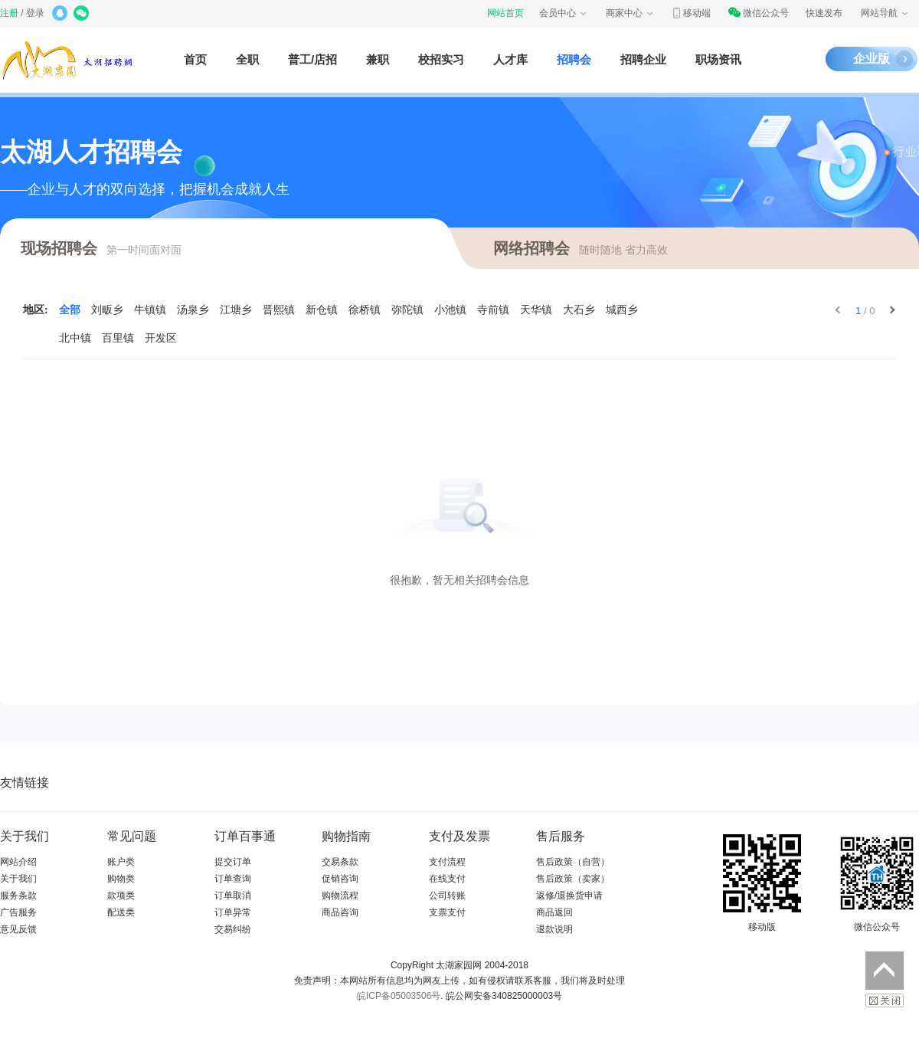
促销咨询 (340, 878)
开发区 (161, 338)
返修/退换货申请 (569, 895)
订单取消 (232, 895)
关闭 (884, 1000)
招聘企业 (643, 59)
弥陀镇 (407, 310)
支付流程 (447, 861)
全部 (69, 310)
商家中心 (630, 13)
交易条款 (340, 861)
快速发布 (824, 13)
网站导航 (885, 13)
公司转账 (447, 895)
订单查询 (232, 878)
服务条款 (18, 895)
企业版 (871, 58)
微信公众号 (758, 13)
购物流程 (340, 895)
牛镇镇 (150, 310)
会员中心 (563, 13)
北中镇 (75, 338)
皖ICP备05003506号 (398, 996)
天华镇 (536, 310)
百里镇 (118, 338)
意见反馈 (18, 929)
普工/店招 (312, 59)
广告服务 (18, 912)
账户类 (121, 861)
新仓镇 (322, 310)
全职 (247, 59)
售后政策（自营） (573, 861)
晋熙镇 (279, 310)
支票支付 (447, 912)
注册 (9, 13)
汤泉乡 (193, 310)
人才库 (510, 59)
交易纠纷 (232, 929)
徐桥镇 (364, 310)
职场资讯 (718, 59)
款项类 (121, 895)
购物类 (121, 878)
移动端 (691, 13)
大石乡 (579, 310)
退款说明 (554, 929)
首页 (195, 59)
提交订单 (232, 861)
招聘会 (574, 59)
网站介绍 (18, 861)
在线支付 (447, 878)
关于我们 (18, 878)
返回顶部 (884, 970)
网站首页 (505, 13)
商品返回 (554, 912)
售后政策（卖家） (573, 878)
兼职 (377, 59)
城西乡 (622, 310)
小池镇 (450, 310)
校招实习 (441, 59)
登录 (35, 13)
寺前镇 (493, 310)
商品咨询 (340, 912)
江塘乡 (236, 310)
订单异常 (232, 912)
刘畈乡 (107, 310)
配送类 (121, 912)
